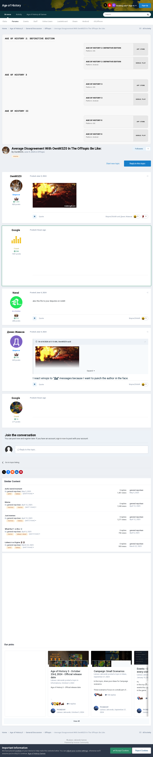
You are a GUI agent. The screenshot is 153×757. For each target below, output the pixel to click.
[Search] (117, 14)
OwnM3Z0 (18, 151)
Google (16, 229)
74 (16, 419)
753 (16, 357)
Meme (7, 502)
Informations (56, 683)
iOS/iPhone (98, 21)
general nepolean (14, 491)
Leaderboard (62, 21)
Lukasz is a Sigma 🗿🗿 (15, 542)
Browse (8, 15)
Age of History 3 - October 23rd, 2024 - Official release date (66, 673)
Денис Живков (127, 216)
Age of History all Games (36, 14)
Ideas (124, 674)
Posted (37, 176)
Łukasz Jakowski (58, 680)
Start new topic (113, 163)
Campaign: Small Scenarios (109, 670)
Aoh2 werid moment (13, 488)
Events (26, 21)
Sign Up (145, 6)
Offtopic (41, 151)
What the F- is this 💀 (14, 528)
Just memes (10, 515)
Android (85, 21)
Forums (15, 21)
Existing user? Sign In (126, 6)
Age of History (11, 5)
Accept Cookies (121, 750)
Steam (75, 21)
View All (76, 721)
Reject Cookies (141, 750)
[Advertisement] (82, 255)
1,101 (16, 201)
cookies (18, 751)
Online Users (47, 21)
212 (16, 318)
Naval (16, 292)
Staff (35, 21)
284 (16, 251)
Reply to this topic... (27, 449)
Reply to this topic (137, 163)
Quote (40, 216)
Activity (19, 14)
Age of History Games (36, 753)
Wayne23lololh (111, 216)
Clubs (4, 21)
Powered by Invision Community (77, 742)
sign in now (61, 438)
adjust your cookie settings (77, 751)
